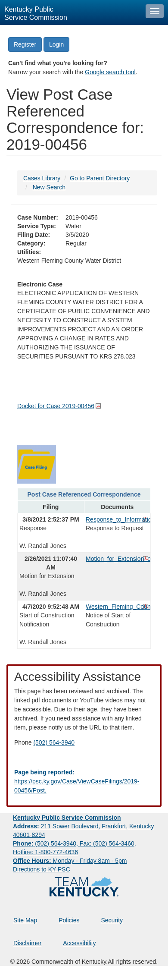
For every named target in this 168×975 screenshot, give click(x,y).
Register (25, 44)
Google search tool (110, 72)
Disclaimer (27, 943)
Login (56, 44)
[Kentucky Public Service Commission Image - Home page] (70, 12)
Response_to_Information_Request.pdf (117, 519)
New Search (49, 187)
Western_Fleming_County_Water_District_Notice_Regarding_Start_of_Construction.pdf (117, 606)
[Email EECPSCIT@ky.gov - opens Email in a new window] (84, 781)
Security (112, 920)
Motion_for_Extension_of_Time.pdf (117, 558)
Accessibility (79, 943)
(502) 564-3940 (54, 742)
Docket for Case (55, 406)
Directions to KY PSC (41, 869)
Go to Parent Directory (100, 178)
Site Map (25, 920)
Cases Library (41, 178)
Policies (69, 920)
